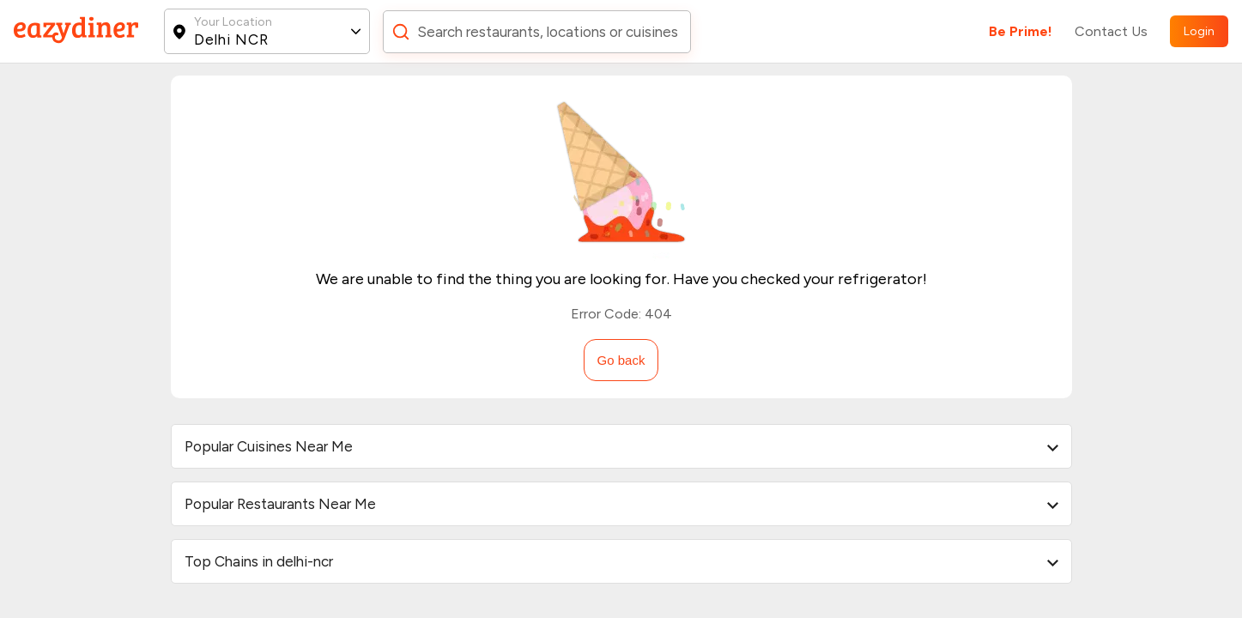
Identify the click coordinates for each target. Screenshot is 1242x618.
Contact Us (1111, 31)
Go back (621, 360)
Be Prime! (1020, 31)
